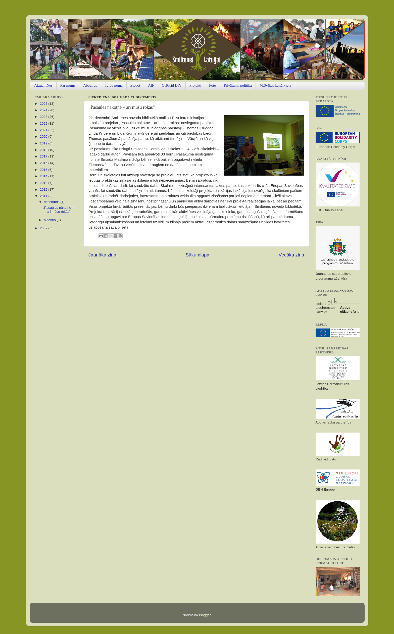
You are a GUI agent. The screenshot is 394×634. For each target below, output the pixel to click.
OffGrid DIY (171, 85)
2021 (44, 130)
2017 (44, 156)
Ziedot (135, 85)
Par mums (67, 85)
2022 (44, 123)
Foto (212, 85)
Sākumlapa (197, 254)
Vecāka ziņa (291, 254)
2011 (44, 196)
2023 (44, 117)
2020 (44, 136)
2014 (44, 176)
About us (90, 85)
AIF (151, 85)
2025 (44, 103)
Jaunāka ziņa (102, 254)
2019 (44, 143)
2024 (44, 110)
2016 (44, 163)
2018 (44, 150)
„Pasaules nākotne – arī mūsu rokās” (58, 210)
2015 (44, 170)
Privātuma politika (238, 85)
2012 (44, 189)
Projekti (195, 85)
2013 (44, 183)
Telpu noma (114, 85)
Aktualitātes (43, 85)
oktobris (50, 220)
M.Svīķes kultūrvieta (275, 85)
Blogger (205, 615)
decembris (52, 202)
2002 (44, 228)
